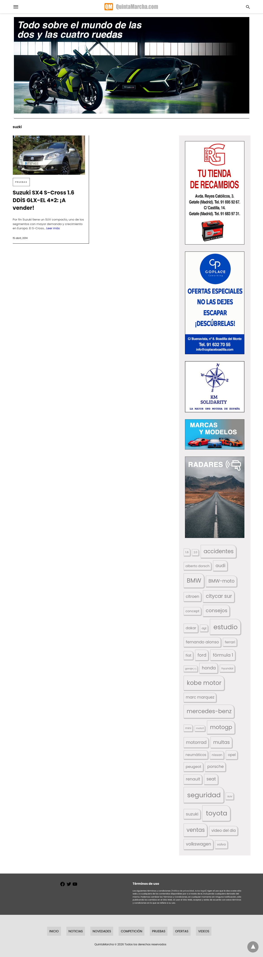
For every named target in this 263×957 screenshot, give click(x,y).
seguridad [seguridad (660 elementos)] (204, 795)
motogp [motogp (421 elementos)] (221, 727)
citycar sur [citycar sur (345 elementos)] (219, 596)
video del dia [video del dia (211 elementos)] (223, 830)
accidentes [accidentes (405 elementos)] (219, 551)
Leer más (53, 228)
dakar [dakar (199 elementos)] (191, 628)
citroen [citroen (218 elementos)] (192, 596)
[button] (214, 193)
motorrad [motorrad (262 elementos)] (196, 742)
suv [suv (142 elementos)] (229, 796)
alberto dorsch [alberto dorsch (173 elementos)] (197, 566)
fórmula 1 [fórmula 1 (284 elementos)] (223, 655)
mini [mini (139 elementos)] (188, 728)
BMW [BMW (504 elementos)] (194, 580)
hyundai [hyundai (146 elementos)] (227, 668)
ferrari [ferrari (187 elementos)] (230, 642)
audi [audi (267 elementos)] (221, 566)
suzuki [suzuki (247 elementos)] (192, 814)
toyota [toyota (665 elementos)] (216, 813)
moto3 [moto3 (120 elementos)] (200, 728)
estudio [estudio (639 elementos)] (225, 626)
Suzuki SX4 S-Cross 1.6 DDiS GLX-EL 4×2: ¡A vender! (43, 200)
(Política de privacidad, (182, 890)
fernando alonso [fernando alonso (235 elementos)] (202, 642)
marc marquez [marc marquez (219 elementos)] (200, 697)
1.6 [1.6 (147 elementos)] (187, 552)
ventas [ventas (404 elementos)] (196, 830)
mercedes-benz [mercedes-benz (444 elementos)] (209, 711)
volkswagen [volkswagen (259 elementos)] (198, 844)
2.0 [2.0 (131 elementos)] (195, 552)
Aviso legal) (200, 890)
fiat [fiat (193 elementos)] (188, 655)
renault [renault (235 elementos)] (193, 779)
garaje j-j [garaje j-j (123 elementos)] (190, 668)
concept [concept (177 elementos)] (192, 611)
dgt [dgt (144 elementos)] (204, 628)
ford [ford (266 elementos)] (202, 655)
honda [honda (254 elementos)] (209, 668)
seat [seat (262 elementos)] (211, 779)
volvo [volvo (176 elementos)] (221, 844)
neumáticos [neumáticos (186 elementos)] (195, 754)
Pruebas (21, 182)
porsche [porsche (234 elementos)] (215, 766)
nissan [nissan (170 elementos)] (217, 755)
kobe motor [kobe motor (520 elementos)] (204, 683)
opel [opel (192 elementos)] (232, 754)
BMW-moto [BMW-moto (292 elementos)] (222, 581)
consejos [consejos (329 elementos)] (217, 610)
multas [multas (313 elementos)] (221, 742)
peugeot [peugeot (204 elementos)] (193, 766)
